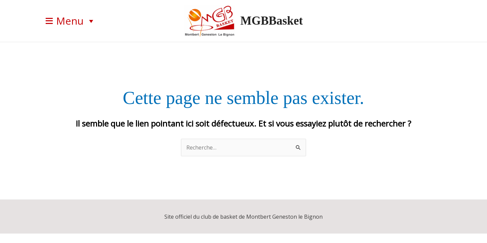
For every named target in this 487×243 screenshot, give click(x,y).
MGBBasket (271, 20)
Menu (76, 21)
